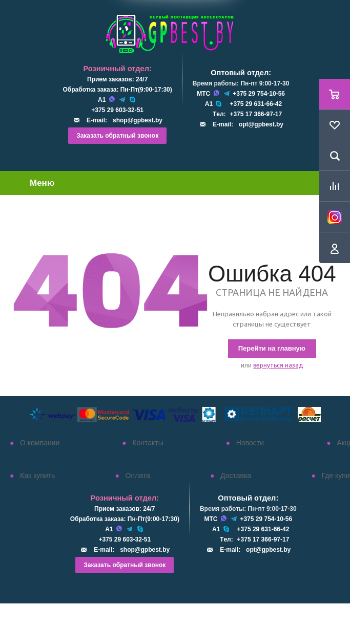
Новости (250, 443)
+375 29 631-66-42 (256, 103)
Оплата (138, 475)
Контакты (147, 443)
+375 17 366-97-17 (256, 114)
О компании (39, 443)
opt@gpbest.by (261, 124)
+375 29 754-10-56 (259, 93)
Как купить (37, 475)
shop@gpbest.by (137, 120)
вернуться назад (278, 365)
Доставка (235, 475)
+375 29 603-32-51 (117, 110)
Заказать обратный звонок (117, 135)
